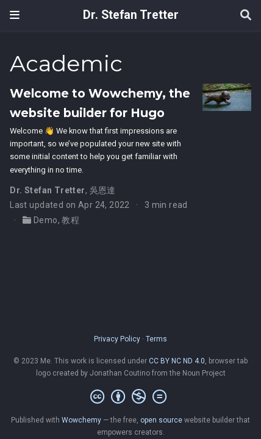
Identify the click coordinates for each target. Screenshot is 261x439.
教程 (70, 220)
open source (161, 420)
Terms (156, 339)
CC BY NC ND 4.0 (177, 361)
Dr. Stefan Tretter (131, 15)
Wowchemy (81, 420)
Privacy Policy (117, 339)
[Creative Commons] (130, 397)
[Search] (245, 16)
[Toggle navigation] (15, 15)
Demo (46, 220)
